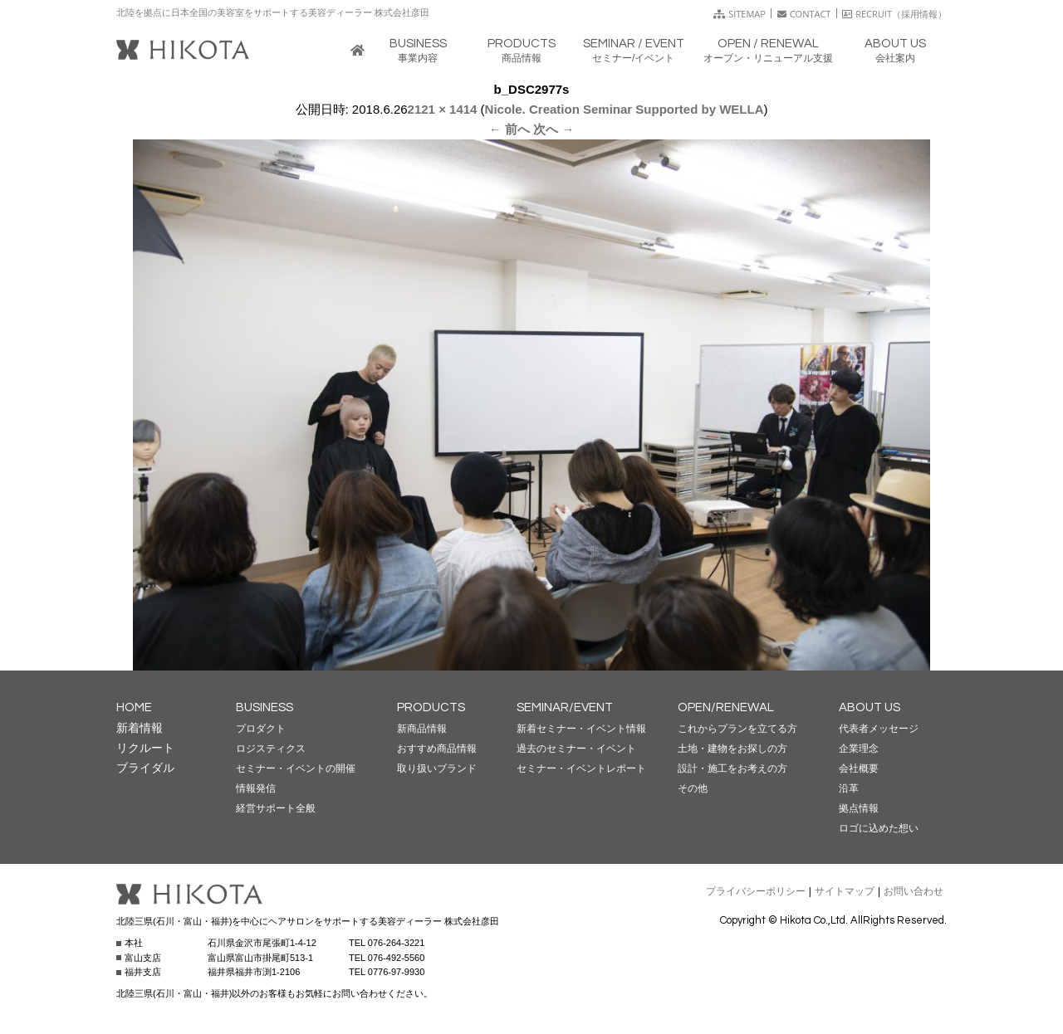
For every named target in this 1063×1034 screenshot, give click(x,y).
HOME (134, 707)
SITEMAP (739, 13)
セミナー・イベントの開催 (295, 768)
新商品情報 (422, 728)
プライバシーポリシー (756, 891)
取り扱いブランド (437, 768)
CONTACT (804, 13)
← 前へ (509, 129)
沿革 (849, 788)
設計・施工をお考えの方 (732, 768)
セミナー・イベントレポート (581, 768)
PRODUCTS (431, 707)
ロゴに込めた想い (878, 828)
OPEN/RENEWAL (726, 707)
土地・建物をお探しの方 (732, 748)
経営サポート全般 (276, 808)
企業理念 (859, 748)
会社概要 (859, 768)
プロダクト (261, 728)
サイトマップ (844, 891)
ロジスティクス (271, 748)
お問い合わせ (913, 891)
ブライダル (145, 767)
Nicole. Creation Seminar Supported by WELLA (624, 109)
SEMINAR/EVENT (565, 707)
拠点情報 (859, 808)
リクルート (145, 747)
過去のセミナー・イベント (576, 748)
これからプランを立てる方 (737, 728)
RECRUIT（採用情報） (894, 13)
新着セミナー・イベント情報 (581, 728)
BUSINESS (264, 707)
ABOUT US (869, 707)
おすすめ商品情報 (437, 748)
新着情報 (139, 727)
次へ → (553, 129)
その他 (693, 788)
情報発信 (256, 788)
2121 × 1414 (443, 109)
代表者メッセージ (878, 728)
